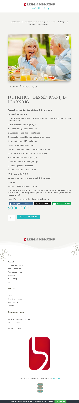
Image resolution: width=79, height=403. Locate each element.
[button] (67, 38)
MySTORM (56, 378)
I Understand (60, 401)
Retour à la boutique (23, 86)
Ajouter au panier (28, 217)
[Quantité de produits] (11, 218)
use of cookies (48, 401)
